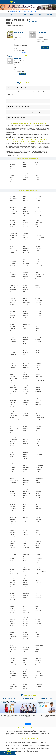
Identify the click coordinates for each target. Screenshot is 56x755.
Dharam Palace (26, 367)
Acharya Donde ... (38, 287)
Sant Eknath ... (13, 595)
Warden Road (12, 684)
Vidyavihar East (38, 278)
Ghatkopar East (26, 226)
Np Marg (24, 543)
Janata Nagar (25, 428)
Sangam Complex (26, 593)
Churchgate (37, 343)
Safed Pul (37, 586)
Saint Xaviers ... (26, 591)
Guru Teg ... (12, 411)
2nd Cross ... (25, 285)
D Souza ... (37, 352)
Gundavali (37, 231)
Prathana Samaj (38, 565)
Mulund (11, 512)
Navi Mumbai (38, 186)
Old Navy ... (25, 545)
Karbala (11, 452)
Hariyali (36, 413)
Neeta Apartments (39, 536)
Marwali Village (26, 248)
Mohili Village (38, 508)
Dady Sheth (25, 356)
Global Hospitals (26, 395)
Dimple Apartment (13, 369)
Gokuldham (12, 231)
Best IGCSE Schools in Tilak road (12, 747)
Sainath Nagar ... (13, 591)
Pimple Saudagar (38, 560)
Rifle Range (25, 580)
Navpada (37, 532)
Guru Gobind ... (38, 408)
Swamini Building (13, 647)
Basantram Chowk (26, 317)
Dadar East (25, 218)
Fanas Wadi (12, 224)
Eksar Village (25, 222)
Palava (36, 549)
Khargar (11, 456)
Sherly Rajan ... (38, 619)
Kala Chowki (37, 439)
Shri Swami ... (25, 627)
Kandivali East (38, 447)
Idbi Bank (12, 421)
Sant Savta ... (12, 597)
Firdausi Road (25, 378)
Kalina (36, 443)
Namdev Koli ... (38, 523)
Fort (23, 224)
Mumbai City (20, 11)
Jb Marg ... (12, 430)
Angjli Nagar (25, 298)
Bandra (11, 313)
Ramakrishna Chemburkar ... (41, 571)
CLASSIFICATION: (50, 15)
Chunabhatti (37, 213)
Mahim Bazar (25, 482)
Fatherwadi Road (13, 378)
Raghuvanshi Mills (26, 569)
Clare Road (25, 345)
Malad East (37, 244)
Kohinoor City (12, 458)
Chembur (37, 209)
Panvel (11, 556)
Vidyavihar (25, 666)
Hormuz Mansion (38, 419)
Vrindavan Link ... (26, 675)
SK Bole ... (12, 638)
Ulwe (24, 660)
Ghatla (11, 228)
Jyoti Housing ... (13, 437)
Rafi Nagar (12, 569)
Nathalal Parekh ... (13, 530)
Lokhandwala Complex (27, 473)
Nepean (24, 539)
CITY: (17, 15)
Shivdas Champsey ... (27, 625)
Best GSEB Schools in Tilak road (34, 750)
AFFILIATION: (40, 15)
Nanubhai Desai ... (13, 528)
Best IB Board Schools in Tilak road (39, 740)
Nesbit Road (37, 539)
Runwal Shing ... (13, 584)
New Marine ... (38, 541)
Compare (10, 56)
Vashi (36, 664)
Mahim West (12, 244)
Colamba (12, 348)
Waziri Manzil (25, 684)
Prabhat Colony (13, 565)
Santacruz (25, 597)
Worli (24, 686)
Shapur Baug (25, 617)
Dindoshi (37, 220)
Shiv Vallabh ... (13, 623)
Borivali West (38, 205)
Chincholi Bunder (26, 213)
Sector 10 (12, 606)
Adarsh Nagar (13, 194)
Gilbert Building (38, 391)
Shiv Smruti (37, 621)
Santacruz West (38, 265)
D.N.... (11, 218)
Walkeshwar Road (39, 682)
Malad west (12, 489)
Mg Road (24, 502)
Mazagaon (37, 250)
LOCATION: (10, 15)
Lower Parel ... (38, 241)
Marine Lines (37, 246)
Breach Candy (13, 207)
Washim (11, 186)
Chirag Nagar (38, 341)
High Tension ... (13, 417)
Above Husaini (25, 287)
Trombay (12, 660)
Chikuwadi (37, 339)
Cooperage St (12, 350)
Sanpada (37, 593)
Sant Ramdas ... (26, 595)
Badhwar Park (38, 309)
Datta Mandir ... (38, 363)
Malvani (24, 246)
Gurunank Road (26, 411)
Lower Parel (37, 476)
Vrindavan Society (39, 675)
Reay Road (25, 578)
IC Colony (37, 233)
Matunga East (25, 250)
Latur (11, 173)
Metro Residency (13, 502)
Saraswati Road (38, 599)
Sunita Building (38, 643)
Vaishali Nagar (38, 276)
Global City (12, 395)
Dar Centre (25, 361)
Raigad (24, 179)
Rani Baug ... (37, 573)
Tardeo (11, 651)
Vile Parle (37, 669)
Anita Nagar (37, 298)
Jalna (24, 170)
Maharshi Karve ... (26, 480)
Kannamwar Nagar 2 (39, 237)
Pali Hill (11, 259)
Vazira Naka (25, 278)
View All (28, 724)
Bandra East (25, 202)
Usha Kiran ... (12, 662)
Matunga (24, 497)
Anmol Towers (13, 300)
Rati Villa (24, 575)
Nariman (37, 528)
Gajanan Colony (13, 382)
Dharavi (24, 220)
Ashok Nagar (12, 200)
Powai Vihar (25, 562)
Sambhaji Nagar (13, 265)
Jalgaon (11, 170)
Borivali (36, 326)
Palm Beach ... (38, 552)
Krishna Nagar (38, 460)
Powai (24, 261)
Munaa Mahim (38, 515)
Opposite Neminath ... (27, 547)
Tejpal (24, 653)
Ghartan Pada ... (26, 389)
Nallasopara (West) (26, 257)
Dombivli (24, 369)
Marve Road (37, 495)
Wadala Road (38, 677)
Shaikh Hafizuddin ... (39, 612)
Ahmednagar (12, 162)
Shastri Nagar (13, 267)
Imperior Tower (26, 421)
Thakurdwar (25, 274)
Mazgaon (12, 499)
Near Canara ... (38, 534)
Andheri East (25, 196)
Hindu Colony (25, 233)
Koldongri (25, 458)
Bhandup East (13, 205)
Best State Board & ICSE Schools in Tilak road (28, 747)
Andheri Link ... (38, 296)
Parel (24, 556)
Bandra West (38, 202)
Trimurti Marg (38, 658)
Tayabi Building (13, 653)
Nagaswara (25, 521)
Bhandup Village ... (14, 322)
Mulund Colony (26, 512)
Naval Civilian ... (13, 532)
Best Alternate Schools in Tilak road (27, 742)
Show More (24, 52)
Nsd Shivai (37, 543)
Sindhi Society (25, 632)
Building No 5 (12, 330)
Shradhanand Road (39, 625)
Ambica (11, 293)
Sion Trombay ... (26, 634)
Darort (11, 363)
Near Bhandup (26, 534)
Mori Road (12, 510)
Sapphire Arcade (26, 599)
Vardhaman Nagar (14, 664)
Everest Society (26, 376)
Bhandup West (26, 205)
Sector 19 (37, 606)
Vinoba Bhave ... (13, 673)
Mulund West (12, 254)
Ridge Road (37, 578)
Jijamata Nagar (13, 432)
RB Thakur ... (38, 575)
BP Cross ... (37, 328)
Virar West (25, 673)
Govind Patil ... (26, 402)
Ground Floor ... (13, 406)
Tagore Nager (25, 649)
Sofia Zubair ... (38, 638)
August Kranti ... (38, 304)
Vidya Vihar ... (13, 666)
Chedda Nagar (38, 335)
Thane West (12, 656)
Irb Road (24, 424)
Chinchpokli (25, 341)
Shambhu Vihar (38, 614)
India (36, 421)
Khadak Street (25, 452)
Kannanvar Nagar (26, 450)
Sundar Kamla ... (26, 643)
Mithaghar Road (38, 506)
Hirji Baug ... (25, 419)
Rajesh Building (38, 569)
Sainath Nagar (38, 588)
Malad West (12, 246)
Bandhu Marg (38, 311)
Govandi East (38, 400)
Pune (11, 179)
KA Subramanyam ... (39, 437)
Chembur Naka (38, 337)
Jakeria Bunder (38, 426)
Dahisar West (38, 359)
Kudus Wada (25, 463)
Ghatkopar (37, 389)
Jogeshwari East (13, 235)
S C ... (36, 584)
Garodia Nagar (13, 226)
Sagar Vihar (12, 588)
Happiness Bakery (26, 413)
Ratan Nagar (12, 263)
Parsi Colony (25, 558)
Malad (36, 484)
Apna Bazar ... (13, 302)
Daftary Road (38, 356)
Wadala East (25, 677)
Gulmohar (37, 406)
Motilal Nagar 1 (26, 252)
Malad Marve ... (26, 486)
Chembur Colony (13, 211)
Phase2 (24, 560)
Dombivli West (13, 372)
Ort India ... (37, 547)
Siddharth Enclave (26, 630)
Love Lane (25, 476)
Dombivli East (38, 369)
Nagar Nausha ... (13, 521)
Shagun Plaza (38, 610)
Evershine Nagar (38, 222)
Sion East (12, 634)
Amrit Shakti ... (26, 293)
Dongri (24, 372)
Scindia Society (38, 604)
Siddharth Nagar (38, 630)
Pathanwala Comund (39, 558)
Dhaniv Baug (12, 367)
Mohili (24, 508)
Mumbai (24, 254)
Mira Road (25, 506)
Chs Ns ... (12, 343)
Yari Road (37, 283)
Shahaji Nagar (13, 612)
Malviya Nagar (26, 489)
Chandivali (12, 209)
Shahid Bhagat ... (26, 612)
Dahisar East (12, 220)
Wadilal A (37, 679)
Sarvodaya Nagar (26, 601)
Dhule (36, 166)
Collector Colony (13, 215)
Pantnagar (37, 554)
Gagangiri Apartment (39, 380)
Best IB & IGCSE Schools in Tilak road (25, 745)
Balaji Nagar (12, 311)
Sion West (12, 270)
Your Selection (10, 753)
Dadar (24, 354)
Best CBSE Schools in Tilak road (12, 740)
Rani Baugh (12, 575)
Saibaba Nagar (26, 263)
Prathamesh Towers (27, 565)
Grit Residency (25, 404)
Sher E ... (24, 267)
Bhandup (37, 319)
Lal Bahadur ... (13, 467)
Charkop (24, 209)
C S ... (36, 330)
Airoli (24, 291)
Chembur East (25, 211)
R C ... (11, 567)
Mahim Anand (13, 482)
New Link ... (25, 541)
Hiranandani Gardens (39, 417)
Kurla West (37, 239)
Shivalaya (12, 625)
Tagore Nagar (25, 272)
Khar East (12, 454)
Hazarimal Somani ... (14, 415)
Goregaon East (13, 400)
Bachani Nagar (13, 202)
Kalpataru (25, 445)
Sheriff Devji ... (25, 619)
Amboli (36, 194)
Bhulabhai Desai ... (26, 324)
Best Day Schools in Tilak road (12, 730)
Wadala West (12, 283)
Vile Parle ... (12, 280)
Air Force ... (12, 291)
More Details (45, 47)
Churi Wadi (12, 345)
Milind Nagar (12, 506)
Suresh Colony (38, 270)
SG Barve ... (25, 610)
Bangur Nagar (38, 315)
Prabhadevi (37, 562)
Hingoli (36, 168)
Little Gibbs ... (38, 471)
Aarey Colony (12, 287)
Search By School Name (33, 19)
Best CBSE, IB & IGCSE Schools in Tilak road (14, 744)
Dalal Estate (12, 361)
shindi (11, 621)
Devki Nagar (37, 365)
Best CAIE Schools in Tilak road (34, 748)
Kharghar (25, 456)
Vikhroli (36, 666)
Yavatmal (25, 186)
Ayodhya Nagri (26, 306)
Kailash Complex (13, 439)
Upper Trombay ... (38, 660)
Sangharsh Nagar (26, 265)
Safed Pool (25, 586)
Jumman (24, 434)
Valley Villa (37, 662)
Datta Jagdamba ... (26, 363)
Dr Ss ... (11, 374)
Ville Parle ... (25, 671)
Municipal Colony (13, 517)
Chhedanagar (25, 339)
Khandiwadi (37, 452)
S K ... (11, 586)
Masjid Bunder (38, 248)
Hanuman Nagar (13, 233)
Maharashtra (13, 11)
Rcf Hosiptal (12, 578)
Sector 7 (37, 608)
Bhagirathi (25, 319)
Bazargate (37, 317)
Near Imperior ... (26, 536)
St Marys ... (25, 640)
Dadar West (37, 218)
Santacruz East (38, 597)
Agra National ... (13, 289)
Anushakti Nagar (13, 198)
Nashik (11, 177)
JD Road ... (25, 430)
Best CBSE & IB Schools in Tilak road (41, 742)
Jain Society (25, 426)
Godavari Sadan (38, 395)
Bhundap (37, 324)
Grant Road (37, 402)
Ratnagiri (37, 179)
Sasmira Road (38, 601)
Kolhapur (37, 170)
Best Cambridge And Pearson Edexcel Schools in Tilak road (26, 751)
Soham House (13, 640)
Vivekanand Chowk (14, 675)
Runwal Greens (38, 582)
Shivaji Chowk (25, 623)
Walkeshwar (25, 283)
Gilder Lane (12, 393)
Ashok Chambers (26, 302)
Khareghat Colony (39, 454)
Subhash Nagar (26, 270)
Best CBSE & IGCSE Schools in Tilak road (32, 744)
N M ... (24, 519)
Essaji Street (37, 374)
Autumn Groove (13, 306)
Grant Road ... (25, 231)
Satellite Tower (13, 604)
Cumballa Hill (38, 215)
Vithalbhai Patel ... (39, 673)
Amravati (37, 162)
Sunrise (11, 645)
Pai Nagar (25, 549)
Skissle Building (26, 638)
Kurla (36, 463)
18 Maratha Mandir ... (14, 285)
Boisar (24, 326)
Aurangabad (12, 164)
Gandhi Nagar (13, 385)
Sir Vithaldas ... (38, 636)
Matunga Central (13, 250)
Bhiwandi (12, 324)
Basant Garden (13, 317)
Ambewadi (25, 194)
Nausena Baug (38, 530)
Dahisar (11, 359)
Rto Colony (25, 582)
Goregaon (37, 398)
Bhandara (25, 164)
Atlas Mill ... (12, 304)
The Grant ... (25, 656)
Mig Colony (25, 504)
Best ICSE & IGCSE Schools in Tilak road (40, 745)
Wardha (37, 183)
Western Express (38, 684)
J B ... (36, 424)
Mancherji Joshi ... (39, 489)
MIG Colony (12, 504)
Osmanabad (25, 177)
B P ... (24, 309)
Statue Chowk (38, 640)
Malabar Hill (25, 244)
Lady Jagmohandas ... (39, 465)
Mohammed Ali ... (13, 508)
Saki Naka (37, 591)
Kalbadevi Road (26, 443)
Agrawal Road (25, 289)
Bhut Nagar (12, 326)
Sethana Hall (12, 610)
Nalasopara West (13, 257)
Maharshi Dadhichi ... (14, 480)
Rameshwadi (25, 573)
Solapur (36, 181)
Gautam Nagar (13, 387)
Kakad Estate (25, 439)
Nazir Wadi (12, 534)
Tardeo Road (25, 651)
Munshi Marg (25, 517)
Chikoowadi (12, 213)
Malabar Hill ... (25, 484)
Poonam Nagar (13, 261)
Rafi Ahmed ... (38, 567)
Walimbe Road (13, 682)
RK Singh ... (37, 580)
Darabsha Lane (38, 361)
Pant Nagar (25, 259)
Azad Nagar (37, 200)
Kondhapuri (37, 458)
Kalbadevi (12, 443)
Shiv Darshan (25, 621)
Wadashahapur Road (27, 679)
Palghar (11, 188)
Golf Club (24, 398)
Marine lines (25, 495)
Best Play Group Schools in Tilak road (26, 730)
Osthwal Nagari (13, 549)
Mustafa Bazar (38, 517)
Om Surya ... (37, 545)
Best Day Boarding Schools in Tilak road (14, 731)
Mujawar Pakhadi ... (27, 510)
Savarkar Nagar (26, 604)
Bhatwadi (37, 322)
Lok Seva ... (12, 473)
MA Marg (12, 478)
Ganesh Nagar (26, 385)
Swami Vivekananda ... (39, 645)
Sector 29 (25, 608)
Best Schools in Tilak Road (30, 11)
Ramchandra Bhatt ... (14, 573)
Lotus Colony (12, 476)
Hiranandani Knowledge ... (15, 419)
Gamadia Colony (26, 382)
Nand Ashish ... (38, 526)
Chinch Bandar (13, 341)
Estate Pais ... (13, 376)
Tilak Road (25, 658)
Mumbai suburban (39, 173)
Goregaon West (26, 400)
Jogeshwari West (38, 432)
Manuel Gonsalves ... (27, 493)
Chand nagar (38, 332)
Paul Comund (12, 560)
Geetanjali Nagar (13, 389)
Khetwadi (37, 456)
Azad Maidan (25, 200)
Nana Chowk (12, 526)
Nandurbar (12, 175)
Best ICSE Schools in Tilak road (25, 740)
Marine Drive (37, 493)
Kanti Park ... (38, 450)
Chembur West (38, 211)
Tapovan (37, 649)
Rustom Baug (25, 584)
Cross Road (25, 350)
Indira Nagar (12, 424)
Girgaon (24, 228)
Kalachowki (12, 237)
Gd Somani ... (38, 387)
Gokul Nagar (37, 228)
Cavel (11, 332)
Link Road (25, 471)
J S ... (11, 426)
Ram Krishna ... (38, 261)
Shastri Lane (37, 617)
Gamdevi (37, 224)
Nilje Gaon (12, 543)
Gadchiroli (12, 168)
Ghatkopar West (38, 226)
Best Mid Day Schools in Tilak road (29, 731)
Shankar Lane (13, 617)
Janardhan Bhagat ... (14, 428)
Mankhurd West (26, 491)
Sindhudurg (12, 181)
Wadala (11, 677)
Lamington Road (13, 241)
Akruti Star (37, 291)
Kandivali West (26, 237)
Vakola (11, 278)
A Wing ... (37, 285)
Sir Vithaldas (25, 636)
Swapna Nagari (26, 647)
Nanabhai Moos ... (26, 526)
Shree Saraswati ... (14, 627)
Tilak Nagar (12, 276)
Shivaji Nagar (38, 623)
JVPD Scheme (38, 235)
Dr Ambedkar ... (38, 372)
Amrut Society (38, 293)
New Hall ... (12, 541)
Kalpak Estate (13, 445)
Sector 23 (12, 608)
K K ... (24, 437)
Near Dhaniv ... (13, 536)
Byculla (24, 207)
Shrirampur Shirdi (38, 627)
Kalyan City (37, 445)
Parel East (37, 259)
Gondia (24, 168)
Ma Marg (24, 478)
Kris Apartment (26, 460)
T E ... (36, 647)
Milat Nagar (37, 504)
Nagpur (36, 175)
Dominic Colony (13, 222)
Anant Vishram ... (13, 296)
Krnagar (11, 463)
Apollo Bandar (25, 198)
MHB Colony (12, 252)
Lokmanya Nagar (38, 473)
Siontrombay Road (14, 636)
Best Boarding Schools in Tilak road (41, 730)
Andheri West (38, 196)
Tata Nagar (37, 651)
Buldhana (12, 166)
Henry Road (37, 415)
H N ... (11, 413)
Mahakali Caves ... (39, 478)
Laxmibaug (12, 471)
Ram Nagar (25, 571)
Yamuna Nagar (38, 686)
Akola (24, 162)
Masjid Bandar (13, 497)
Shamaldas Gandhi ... (27, 614)
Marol (11, 248)
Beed (36, 164)
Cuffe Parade (25, 215)
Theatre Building (38, 656)
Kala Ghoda (12, 441)
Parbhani (37, 177)
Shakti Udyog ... (13, 614)
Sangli (24, 181)
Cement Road (25, 332)
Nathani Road (25, 530)
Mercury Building (38, 499)
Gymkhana (37, 411)
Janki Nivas (37, 428)
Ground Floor (38, 404)
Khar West (12, 239)
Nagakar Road (38, 519)
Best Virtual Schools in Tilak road (21, 733)
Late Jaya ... (12, 469)
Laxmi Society (25, 469)
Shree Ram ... (38, 267)
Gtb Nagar (25, 406)
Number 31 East (13, 545)
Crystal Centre (38, 350)
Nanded (24, 175)
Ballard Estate (25, 311)
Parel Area (37, 556)
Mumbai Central (26, 515)
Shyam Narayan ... (13, 630)
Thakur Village (13, 274)
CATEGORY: (32, 15)
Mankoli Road (38, 491)
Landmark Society (39, 467)
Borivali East (12, 328)
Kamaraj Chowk (13, 447)
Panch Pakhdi (13, 554)
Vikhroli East (12, 669)
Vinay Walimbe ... (38, 671)
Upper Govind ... (26, 276)
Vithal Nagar (37, 280)
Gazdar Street (25, 387)
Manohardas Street (14, 493)
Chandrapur (25, 166)
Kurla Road (12, 465)
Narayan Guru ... (26, 528)
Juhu (24, 235)
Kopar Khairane (13, 460)
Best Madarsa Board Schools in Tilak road (19, 750)
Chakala (37, 207)
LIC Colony (25, 241)
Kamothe (24, 447)
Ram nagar (12, 571)
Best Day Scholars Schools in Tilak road (36, 733)
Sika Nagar (12, 632)
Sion (36, 632)
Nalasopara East (26, 523)
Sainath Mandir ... (26, 588)
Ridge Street (12, 580)
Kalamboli (37, 441)
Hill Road (24, 417)
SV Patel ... (12, 272)
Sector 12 (25, 606)
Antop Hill (25, 300)
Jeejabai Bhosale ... (39, 430)
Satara (11, 183)
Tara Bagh (37, 272)
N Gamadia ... (13, 519)
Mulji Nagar (37, 510)
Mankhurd (12, 491)
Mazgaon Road (26, 499)
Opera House (12, 547)
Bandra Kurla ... (38, 313)
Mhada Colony (38, 502)
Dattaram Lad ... (13, 365)
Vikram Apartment (26, 669)
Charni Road (12, 335)
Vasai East (25, 664)
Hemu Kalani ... (26, 415)
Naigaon (12, 523)
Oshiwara (37, 257)
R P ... (24, 567)
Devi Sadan (25, 365)
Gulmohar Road (13, 408)
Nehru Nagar (12, 539)
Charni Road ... (26, 335)
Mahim (36, 480)
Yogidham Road (26, 688)
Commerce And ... (38, 348)
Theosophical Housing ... (40, 274)
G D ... (11, 380)
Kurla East (25, 239)
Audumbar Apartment (27, 304)
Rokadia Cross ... (13, 582)
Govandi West (13, 402)
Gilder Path (25, 393)
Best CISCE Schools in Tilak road (21, 748)
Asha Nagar (37, 198)
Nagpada (37, 254)
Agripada (37, 289)
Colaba (36, 345)
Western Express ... (14, 686)
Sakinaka (37, 263)
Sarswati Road (13, 601)
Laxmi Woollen (38, 469)
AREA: (25, 15)
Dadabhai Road (13, 354)
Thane (24, 183)
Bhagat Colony (13, 319)
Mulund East (37, 252)
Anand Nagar (12, 196)
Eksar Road (25, 374)
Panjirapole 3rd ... (26, 554)
